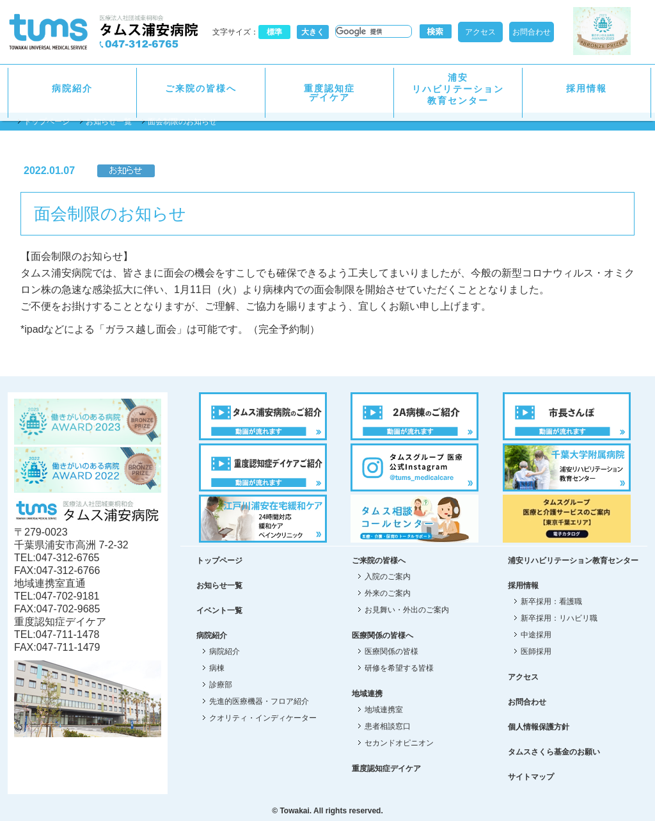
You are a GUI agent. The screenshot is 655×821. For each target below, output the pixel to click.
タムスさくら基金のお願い (554, 751)
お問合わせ (531, 32)
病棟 (217, 668)
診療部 (220, 684)
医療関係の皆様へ (382, 635)
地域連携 (367, 693)
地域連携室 (384, 709)
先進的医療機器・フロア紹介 (259, 701)
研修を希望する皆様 (399, 668)
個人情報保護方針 (538, 726)
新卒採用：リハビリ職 (559, 618)
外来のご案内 (388, 593)
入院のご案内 (388, 576)
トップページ (47, 121)
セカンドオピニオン (399, 742)
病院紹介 (72, 88)
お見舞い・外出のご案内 (407, 609)
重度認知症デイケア (329, 92)
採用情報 (586, 88)
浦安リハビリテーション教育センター (458, 89)
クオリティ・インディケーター (263, 717)
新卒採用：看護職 (551, 601)
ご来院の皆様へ (201, 88)
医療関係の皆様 (391, 651)
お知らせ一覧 (109, 121)
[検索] (372, 31)
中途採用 (536, 634)
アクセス (480, 32)
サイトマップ (531, 776)
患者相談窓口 (388, 726)
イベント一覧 (219, 610)
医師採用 (536, 651)
